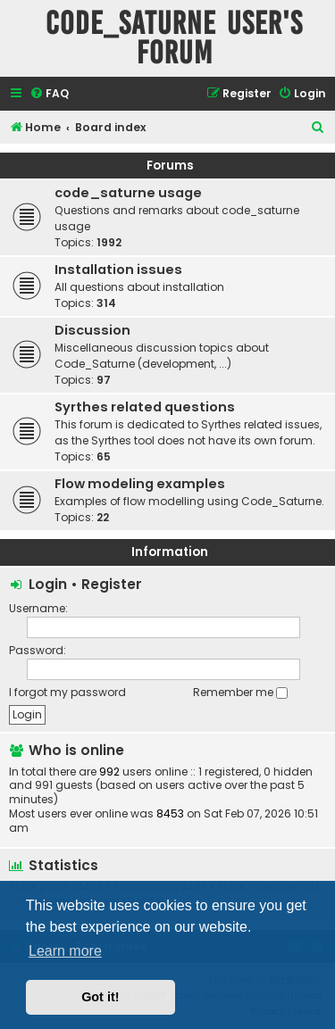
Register (111, 584)
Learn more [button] (65, 950)
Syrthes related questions (144, 407)
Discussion (92, 330)
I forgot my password (67, 692)
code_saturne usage (128, 193)
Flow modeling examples (139, 484)
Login (48, 584)
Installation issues (118, 269)
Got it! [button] (100, 997)
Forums (170, 165)
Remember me (240, 692)
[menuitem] (49, 94)
